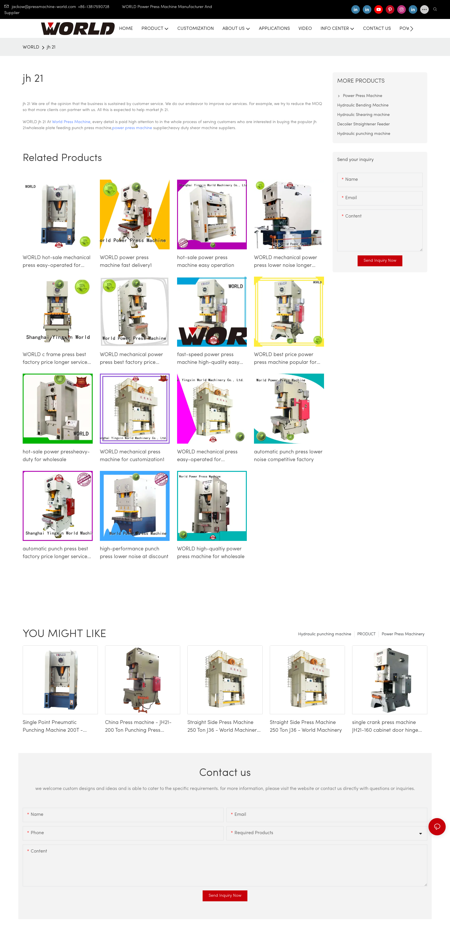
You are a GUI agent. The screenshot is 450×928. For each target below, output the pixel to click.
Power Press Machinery (403, 634)
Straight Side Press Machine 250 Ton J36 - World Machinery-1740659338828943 (224, 727)
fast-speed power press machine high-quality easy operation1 (208, 359)
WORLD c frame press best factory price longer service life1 (55, 359)
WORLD (31, 47)
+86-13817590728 (100, 7)
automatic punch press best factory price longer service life (55, 553)
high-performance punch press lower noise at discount (134, 553)
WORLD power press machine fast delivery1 (126, 261)
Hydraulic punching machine (324, 634)
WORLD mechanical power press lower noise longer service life (285, 262)
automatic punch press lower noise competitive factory (288, 456)
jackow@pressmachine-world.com (40, 7)
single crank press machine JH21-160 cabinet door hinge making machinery (385, 727)
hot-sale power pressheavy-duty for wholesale (56, 456)
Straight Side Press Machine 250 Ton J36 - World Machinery (306, 726)
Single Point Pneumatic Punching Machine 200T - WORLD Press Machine (53, 727)
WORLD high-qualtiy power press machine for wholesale (211, 553)
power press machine (132, 128)
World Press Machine (71, 122)
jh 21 (51, 47)
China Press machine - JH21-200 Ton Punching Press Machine (138, 727)
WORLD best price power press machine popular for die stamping (285, 359)
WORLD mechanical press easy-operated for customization (207, 456)
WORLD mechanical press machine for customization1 (132, 456)
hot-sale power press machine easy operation (205, 261)
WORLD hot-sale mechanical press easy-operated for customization (56, 262)
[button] (411, 28)
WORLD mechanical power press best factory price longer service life (131, 359)
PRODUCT (366, 634)
